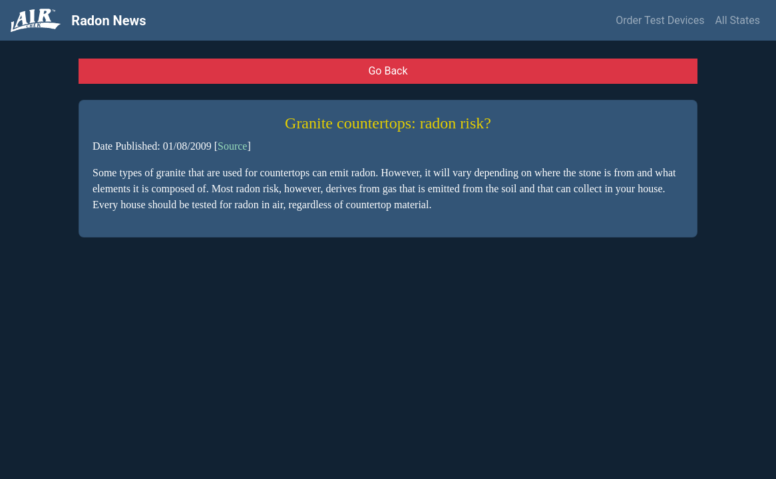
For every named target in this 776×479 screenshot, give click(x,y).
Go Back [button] (387, 71)
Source (232, 146)
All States (737, 20)
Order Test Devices (660, 20)
